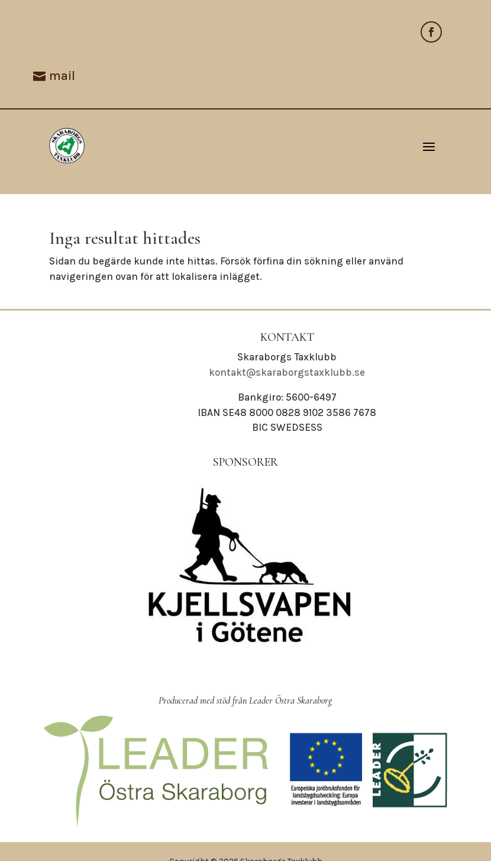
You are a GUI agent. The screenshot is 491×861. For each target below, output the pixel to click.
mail (62, 76)
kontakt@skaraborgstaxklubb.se (287, 372)
